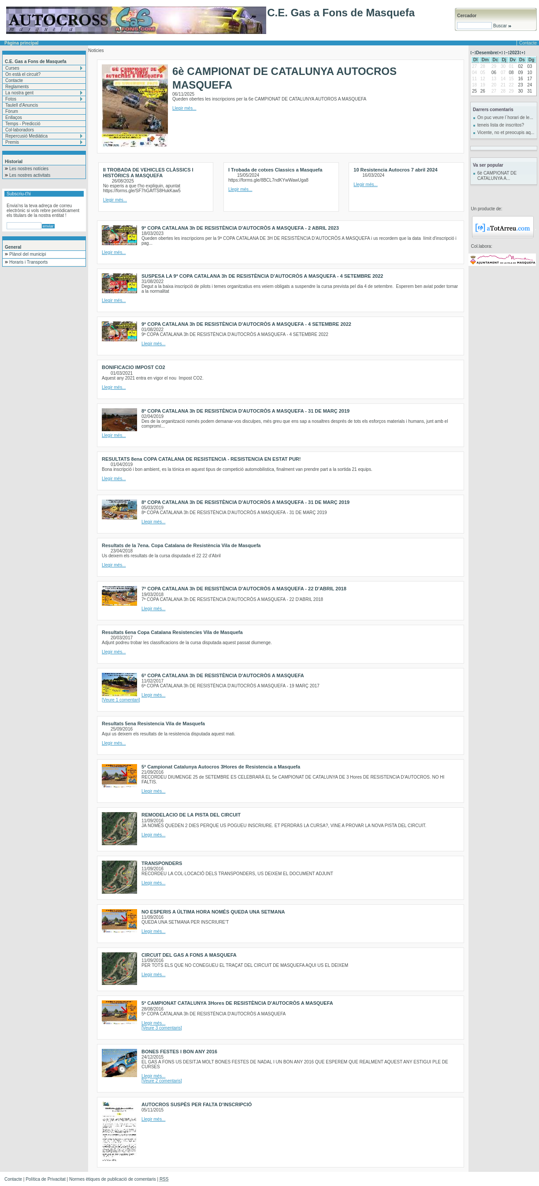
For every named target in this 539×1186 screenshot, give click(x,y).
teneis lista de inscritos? (500, 125)
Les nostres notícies (28, 168)
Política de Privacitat (46, 1179)
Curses (12, 68)
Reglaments (17, 86)
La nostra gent (19, 92)
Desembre (486, 52)
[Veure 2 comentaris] (161, 1080)
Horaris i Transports (28, 262)
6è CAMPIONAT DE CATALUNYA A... (497, 176)
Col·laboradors (19, 129)
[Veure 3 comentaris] (161, 1028)
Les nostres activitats (29, 175)
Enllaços (13, 117)
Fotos (10, 99)
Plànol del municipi (27, 254)
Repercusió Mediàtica (26, 136)
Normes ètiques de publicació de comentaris (112, 1179)
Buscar (502, 25)
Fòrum (11, 111)
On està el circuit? (23, 74)
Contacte (528, 43)
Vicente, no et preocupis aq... (505, 132)
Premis (12, 142)
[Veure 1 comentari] (121, 699)
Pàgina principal (21, 43)
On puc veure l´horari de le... (505, 117)
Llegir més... (184, 108)
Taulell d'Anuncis (21, 105)
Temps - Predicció (22, 123)
